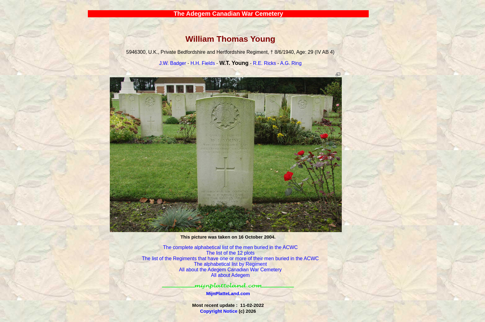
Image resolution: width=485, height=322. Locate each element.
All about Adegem (230, 275)
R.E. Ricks (264, 63)
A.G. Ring (291, 63)
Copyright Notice (219, 311)
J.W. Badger (172, 63)
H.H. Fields (203, 63)
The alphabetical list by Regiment (230, 264)
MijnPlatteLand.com (228, 293)
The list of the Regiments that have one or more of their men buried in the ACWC (230, 258)
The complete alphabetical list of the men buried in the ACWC (230, 247)
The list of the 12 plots (230, 253)
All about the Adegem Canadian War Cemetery (230, 269)
